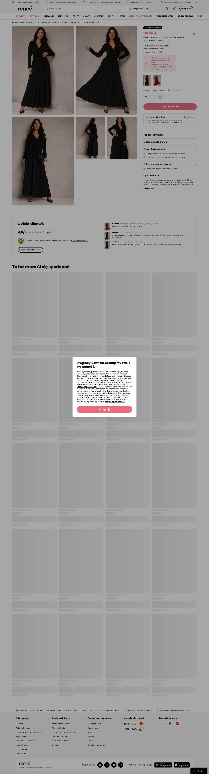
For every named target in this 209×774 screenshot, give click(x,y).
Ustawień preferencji (87, 386)
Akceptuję (87, 395)
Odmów (111, 393)
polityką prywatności (115, 401)
